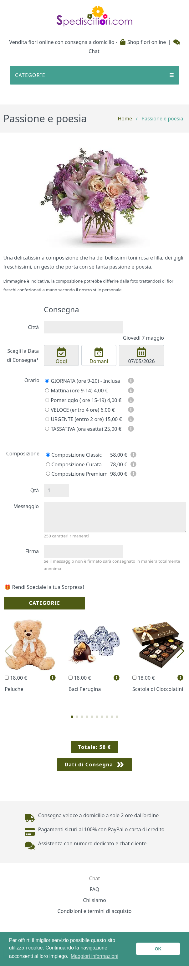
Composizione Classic (74, 454)
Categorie (44, 603)
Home (125, 118)
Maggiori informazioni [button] (94, 956)
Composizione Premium (77, 473)
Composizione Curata (74, 464)
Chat (94, 878)
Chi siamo (94, 900)
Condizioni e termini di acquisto (95, 911)
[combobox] (83, 327)
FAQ (94, 889)
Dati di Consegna (88, 764)
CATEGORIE (94, 75)
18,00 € (16, 677)
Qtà (34, 490)
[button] (72, 717)
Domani (99, 356)
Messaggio (26, 506)
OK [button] (158, 948)
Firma (32, 551)
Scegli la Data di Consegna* (23, 355)
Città (33, 327)
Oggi (61, 356)
